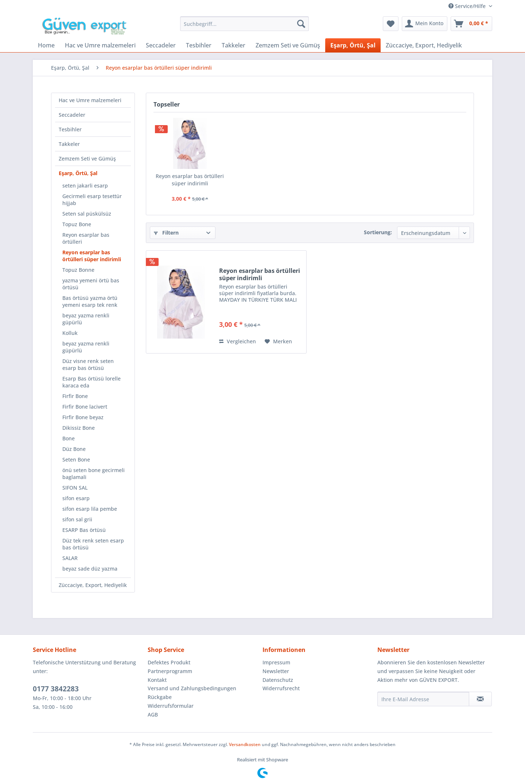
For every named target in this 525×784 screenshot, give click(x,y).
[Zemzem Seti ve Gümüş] (287, 45)
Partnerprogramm (170, 671)
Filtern (166, 232)
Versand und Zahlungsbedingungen (192, 688)
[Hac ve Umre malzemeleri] (100, 45)
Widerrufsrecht (281, 688)
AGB (153, 714)
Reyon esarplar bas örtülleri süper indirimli (91, 256)
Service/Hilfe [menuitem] (467, 6)
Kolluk (70, 332)
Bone (68, 438)
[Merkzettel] (390, 23)
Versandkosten (245, 744)
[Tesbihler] (199, 45)
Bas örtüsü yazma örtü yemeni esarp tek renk (89, 301)
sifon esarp (76, 498)
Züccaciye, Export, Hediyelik (93, 585)
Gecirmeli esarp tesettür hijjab (92, 199)
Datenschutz (277, 679)
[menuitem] (244, 23)
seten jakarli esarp (85, 185)
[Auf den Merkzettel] (278, 341)
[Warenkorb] (471, 23)
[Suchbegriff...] (244, 23)
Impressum (276, 662)
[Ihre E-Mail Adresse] (423, 699)
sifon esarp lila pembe (89, 508)
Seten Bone (76, 459)
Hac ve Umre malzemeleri (90, 100)
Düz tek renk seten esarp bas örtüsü (93, 544)
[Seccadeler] (161, 45)
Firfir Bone (75, 396)
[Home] (46, 45)
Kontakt (157, 679)
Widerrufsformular (171, 705)
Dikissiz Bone (78, 427)
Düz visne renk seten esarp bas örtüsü (88, 364)
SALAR (70, 558)
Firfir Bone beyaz (83, 417)
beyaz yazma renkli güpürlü (85, 319)
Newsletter (275, 671)
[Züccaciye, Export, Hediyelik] (424, 45)
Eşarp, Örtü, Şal (78, 173)
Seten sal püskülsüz (86, 213)
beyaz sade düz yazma (89, 568)
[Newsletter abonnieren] (480, 699)
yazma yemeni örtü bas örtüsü (90, 284)
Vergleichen (237, 341)
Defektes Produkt (169, 662)
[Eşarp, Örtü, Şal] (353, 45)
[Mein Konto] (424, 23)
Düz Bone (74, 448)
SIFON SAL (75, 487)
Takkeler (69, 143)
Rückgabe (160, 697)
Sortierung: (378, 232)
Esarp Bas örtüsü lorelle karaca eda (91, 382)
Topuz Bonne (78, 269)
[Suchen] (301, 23)
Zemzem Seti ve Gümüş (87, 158)
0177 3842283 (56, 689)
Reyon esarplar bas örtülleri (85, 238)
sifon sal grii (77, 519)
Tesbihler (70, 129)
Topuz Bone (76, 224)
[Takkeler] (233, 45)
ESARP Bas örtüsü (84, 529)
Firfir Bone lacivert (84, 406)
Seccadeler (72, 114)
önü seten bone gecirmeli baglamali (93, 473)
